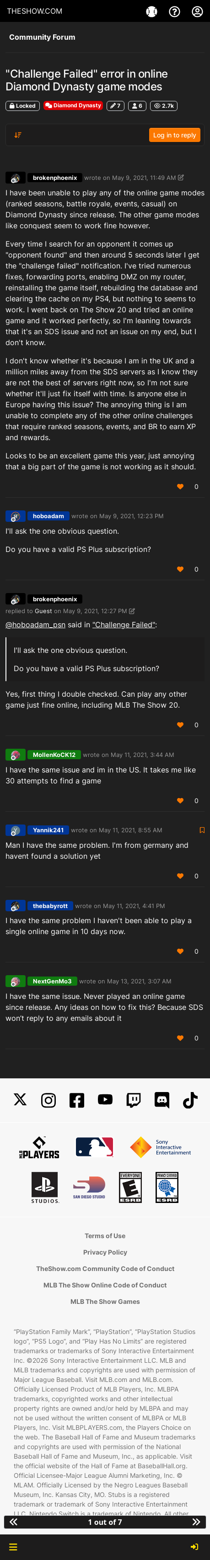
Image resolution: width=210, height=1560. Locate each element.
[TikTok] (190, 1100)
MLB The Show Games (105, 1301)
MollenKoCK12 (54, 754)
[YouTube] (105, 1100)
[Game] (153, 11)
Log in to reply (174, 135)
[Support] (176, 11)
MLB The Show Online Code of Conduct (105, 1285)
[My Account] (197, 11)
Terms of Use (105, 1236)
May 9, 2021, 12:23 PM (131, 516)
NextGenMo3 (52, 981)
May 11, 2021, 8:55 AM (130, 830)
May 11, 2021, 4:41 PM (134, 905)
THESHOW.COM (34, 11)
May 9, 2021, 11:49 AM (144, 177)
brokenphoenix (55, 177)
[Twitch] (133, 1100)
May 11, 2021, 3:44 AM (142, 754)
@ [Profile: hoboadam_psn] (35, 624)
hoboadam (48, 516)
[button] (13, 1547)
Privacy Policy (105, 1252)
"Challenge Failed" (123, 624)
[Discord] (162, 1100)
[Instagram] (48, 1100)
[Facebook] (77, 1100)
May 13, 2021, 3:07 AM (139, 981)
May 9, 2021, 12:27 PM (95, 611)
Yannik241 (48, 830)
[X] (20, 1100)
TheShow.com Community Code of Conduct (105, 1268)
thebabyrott (50, 905)
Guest (43, 611)
